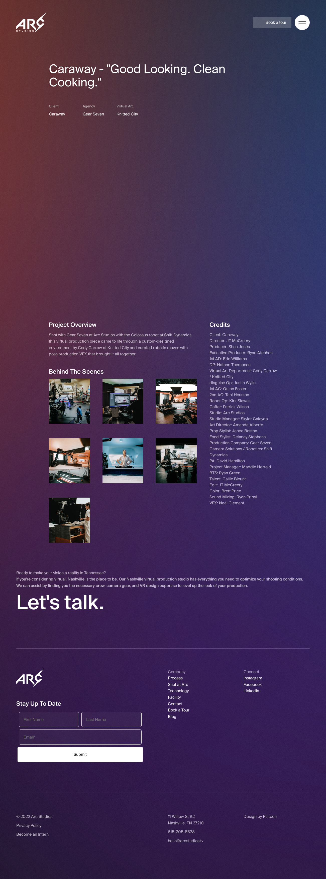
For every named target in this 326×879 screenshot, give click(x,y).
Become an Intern (32, 834)
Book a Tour (178, 710)
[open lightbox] (69, 401)
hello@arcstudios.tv (185, 840)
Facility (174, 697)
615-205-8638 (181, 831)
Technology (178, 690)
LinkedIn (251, 690)
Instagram (253, 678)
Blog (172, 716)
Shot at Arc (178, 684)
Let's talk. (60, 603)
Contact (175, 703)
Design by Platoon (260, 816)
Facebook (253, 684)
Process (175, 678)
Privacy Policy (28, 825)
